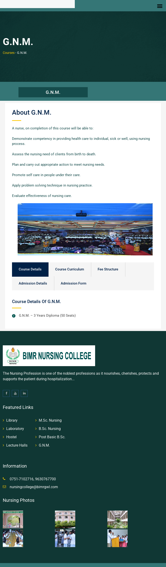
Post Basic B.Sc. (52, 433)
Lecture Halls (16, 441)
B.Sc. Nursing (50, 424)
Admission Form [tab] (73, 279)
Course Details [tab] (30, 265)
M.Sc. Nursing (50, 416)
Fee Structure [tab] (108, 265)
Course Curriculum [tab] (69, 265)
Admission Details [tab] (33, 279)
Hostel (11, 433)
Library (12, 416)
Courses (9, 48)
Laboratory (15, 424)
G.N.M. (53, 88)
